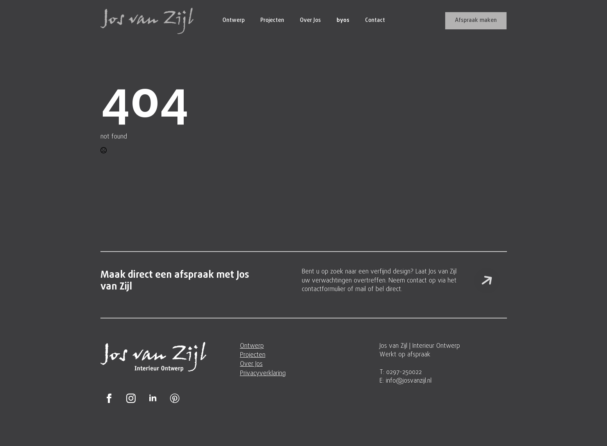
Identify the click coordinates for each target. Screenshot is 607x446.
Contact (375, 20)
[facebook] (109, 398)
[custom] (174, 398)
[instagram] (131, 398)
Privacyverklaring (263, 373)
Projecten (272, 20)
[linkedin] (152, 398)
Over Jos (310, 20)
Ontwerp (233, 20)
